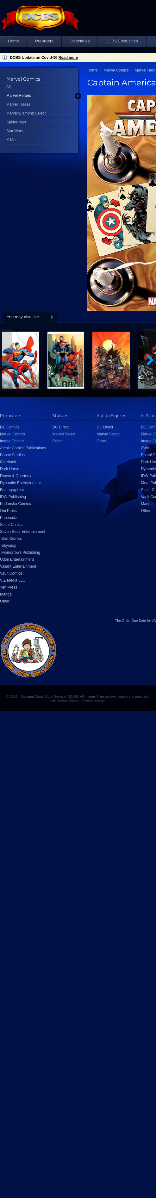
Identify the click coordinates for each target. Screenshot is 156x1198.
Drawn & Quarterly (15, 476)
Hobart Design (95, 700)
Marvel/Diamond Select (26, 113)
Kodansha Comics (15, 504)
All (8, 86)
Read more (68, 57)
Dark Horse (9, 469)
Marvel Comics (115, 70)
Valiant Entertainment (18, 566)
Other (4, 601)
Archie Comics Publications (23, 448)
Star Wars (14, 131)
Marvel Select (63, 434)
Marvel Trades (18, 104)
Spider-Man (16, 122)
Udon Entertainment (17, 559)
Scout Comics (11, 524)
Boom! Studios (12, 455)
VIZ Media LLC (12, 580)
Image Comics (12, 441)
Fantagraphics (12, 490)
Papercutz (8, 517)
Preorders (44, 41)
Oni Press (8, 511)
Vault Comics (11, 573)
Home (13, 41)
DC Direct (60, 427)
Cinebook (8, 462)
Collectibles (79, 41)
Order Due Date (134, 620)
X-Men (11, 140)
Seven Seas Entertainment (22, 531)
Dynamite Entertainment (20, 483)
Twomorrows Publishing (20, 552)
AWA (145, 448)
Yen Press (8, 587)
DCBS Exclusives (121, 41)
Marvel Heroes (18, 95)
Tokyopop (8, 545)
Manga (6, 594)
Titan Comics (11, 538)
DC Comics (9, 427)
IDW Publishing (13, 497)
